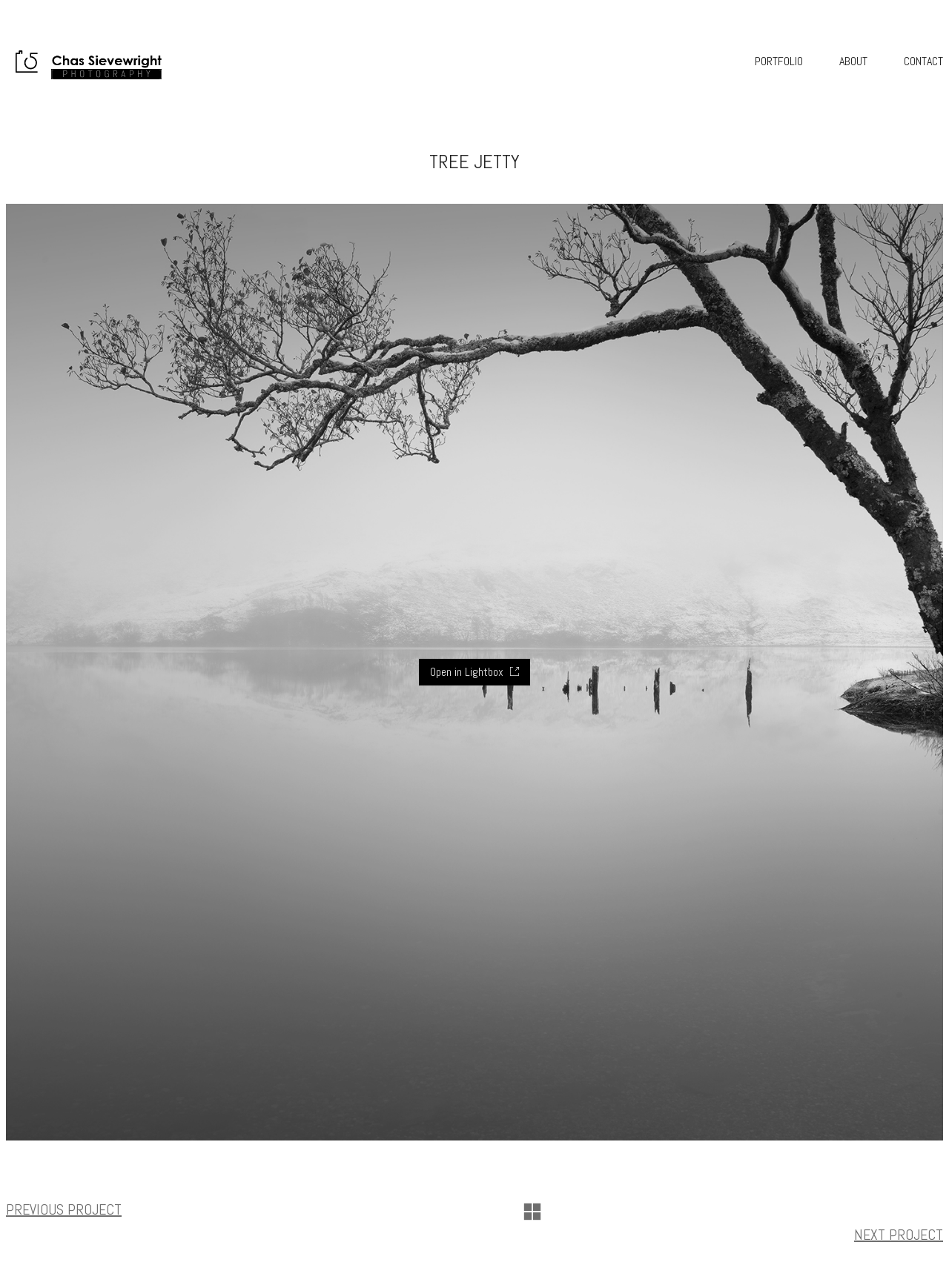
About (853, 61)
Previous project (64, 1209)
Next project (898, 1234)
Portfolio (779, 61)
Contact (923, 61)
